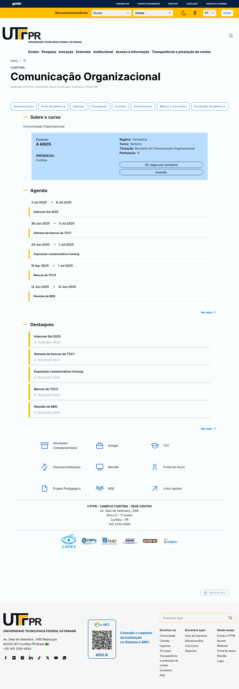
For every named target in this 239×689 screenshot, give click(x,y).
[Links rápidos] (174, 503)
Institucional (103, 52)
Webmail (222, 646)
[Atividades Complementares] (64, 460)
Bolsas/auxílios (194, 641)
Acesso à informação (149, 4)
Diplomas (190, 651)
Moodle (221, 656)
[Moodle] (119, 481)
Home (32, 60)
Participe (173, 4)
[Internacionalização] (64, 481)
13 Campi (165, 651)
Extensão (83, 52)
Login (220, 661)
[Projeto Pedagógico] (64, 503)
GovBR (16, 4)
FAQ (162, 675)
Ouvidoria (166, 670)
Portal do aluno (226, 651)
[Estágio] (119, 460)
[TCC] (174, 460)
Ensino (33, 52)
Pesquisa (49, 52)
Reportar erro (196, 593)
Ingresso (165, 646)
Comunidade (167, 635)
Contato (164, 641)
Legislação (192, 4)
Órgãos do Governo (216, 4)
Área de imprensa (196, 635)
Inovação (66, 52)
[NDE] (119, 503)
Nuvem (221, 641)
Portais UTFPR (226, 635)
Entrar (227, 13)
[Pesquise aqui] (194, 618)
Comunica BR (122, 4)
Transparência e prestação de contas (181, 52)
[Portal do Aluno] (174, 481)
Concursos (191, 646)
